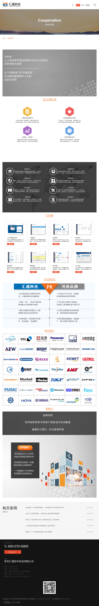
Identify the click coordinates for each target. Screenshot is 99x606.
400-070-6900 (16, 546)
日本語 (87, 5)
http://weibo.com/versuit (16, 574)
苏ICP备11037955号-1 (44, 599)
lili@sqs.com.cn (13, 566)
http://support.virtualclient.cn (21, 576)
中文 (78, 5)
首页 (3, 38)
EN (83, 5)
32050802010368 (65, 599)
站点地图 (17, 602)
